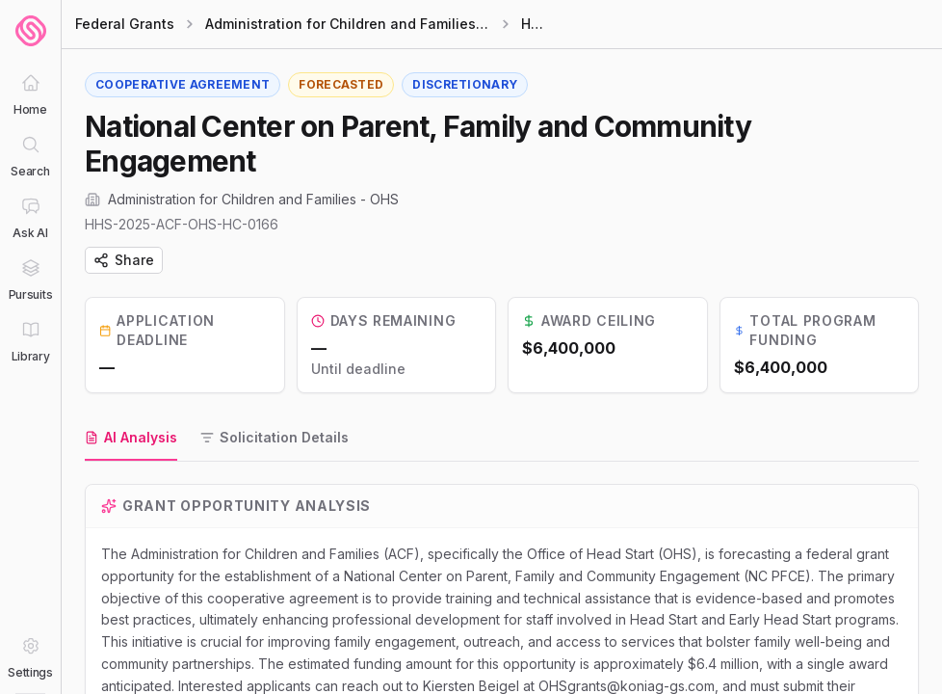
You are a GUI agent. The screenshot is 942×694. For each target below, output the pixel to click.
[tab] (131, 438)
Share (123, 260)
